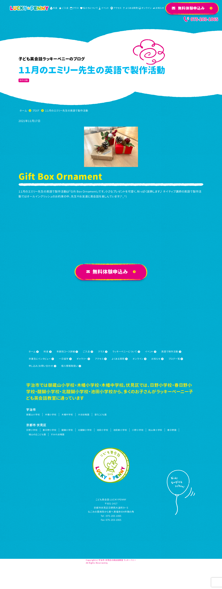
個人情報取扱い (71, 366)
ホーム (34, 351)
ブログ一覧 (176, 358)
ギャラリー (83, 358)
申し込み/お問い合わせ (42, 366)
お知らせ (157, 358)
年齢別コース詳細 (67, 351)
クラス (102, 351)
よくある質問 (120, 358)
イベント (150, 351)
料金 (48, 351)
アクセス (101, 358)
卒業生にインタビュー (41, 358)
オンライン (139, 358)
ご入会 (88, 351)
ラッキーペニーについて (126, 351)
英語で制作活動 (171, 351)
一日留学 (65, 358)
